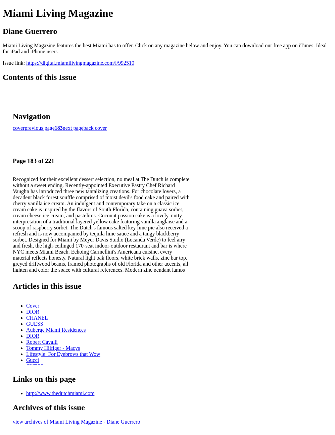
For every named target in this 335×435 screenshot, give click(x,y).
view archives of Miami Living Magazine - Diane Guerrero (76, 422)
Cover (32, 306)
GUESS (34, 324)
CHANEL (37, 318)
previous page (40, 128)
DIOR (32, 312)
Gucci (32, 360)
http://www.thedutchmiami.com (60, 393)
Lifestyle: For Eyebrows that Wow (63, 354)
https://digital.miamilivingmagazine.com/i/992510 (80, 63)
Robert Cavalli (42, 342)
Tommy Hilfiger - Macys (53, 348)
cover (19, 128)
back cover (95, 128)
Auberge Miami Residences (56, 330)
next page (73, 128)
